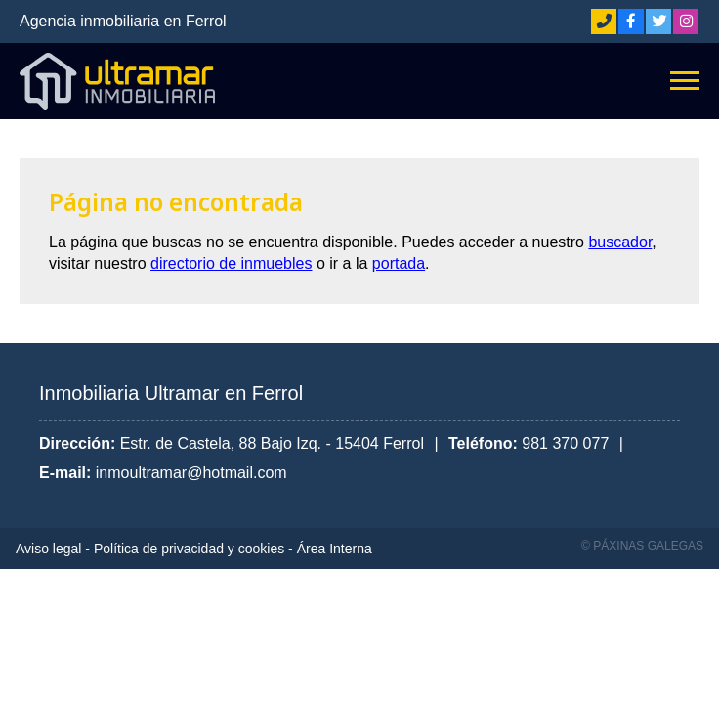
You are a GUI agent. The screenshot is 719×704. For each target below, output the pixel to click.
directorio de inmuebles (231, 263)
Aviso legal (48, 548)
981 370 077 (565, 443)
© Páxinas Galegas (642, 545)
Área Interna (334, 548)
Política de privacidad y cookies (189, 548)
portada (398, 263)
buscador (620, 242)
